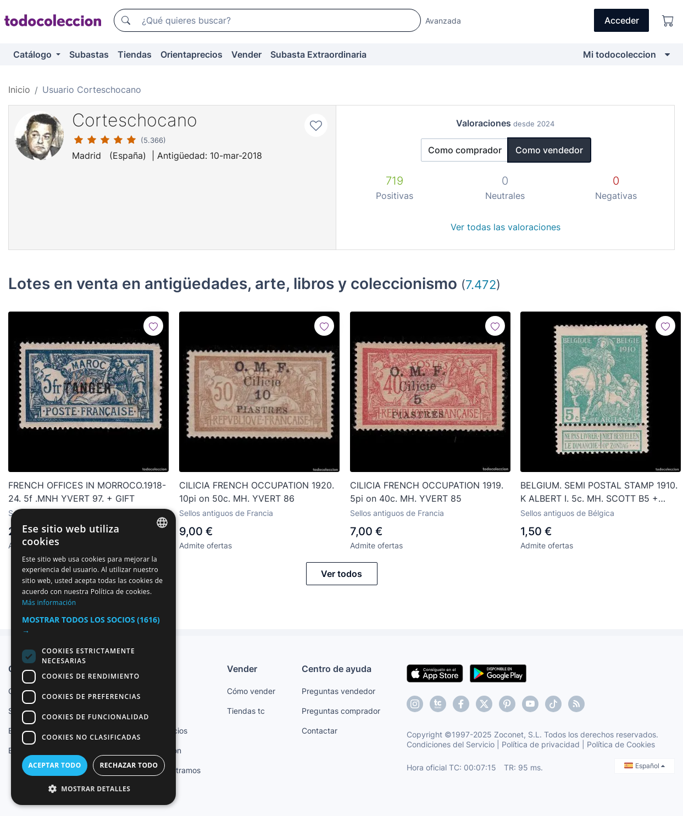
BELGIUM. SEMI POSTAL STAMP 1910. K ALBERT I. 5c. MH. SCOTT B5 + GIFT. (599, 492)
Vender (246, 54)
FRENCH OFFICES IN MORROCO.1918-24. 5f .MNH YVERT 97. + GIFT (87, 492)
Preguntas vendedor (338, 691)
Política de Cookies (621, 744)
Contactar (319, 730)
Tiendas (135, 54)
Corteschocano (134, 120)
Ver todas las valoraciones (505, 226)
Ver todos (341, 573)
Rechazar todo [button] (128, 765)
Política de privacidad (541, 744)
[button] (93, 625)
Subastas (89, 54)
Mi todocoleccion (619, 54)
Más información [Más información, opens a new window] (49, 602)
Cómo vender (251, 691)
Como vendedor (549, 150)
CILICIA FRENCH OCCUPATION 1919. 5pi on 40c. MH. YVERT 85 (426, 492)
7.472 (480, 284)
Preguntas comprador (341, 710)
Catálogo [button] (33, 54)
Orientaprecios (191, 54)
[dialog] (93, 657)
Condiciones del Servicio (451, 744)
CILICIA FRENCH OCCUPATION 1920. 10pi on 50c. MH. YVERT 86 (256, 492)
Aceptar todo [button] (54, 765)
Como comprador (465, 150)
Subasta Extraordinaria (318, 54)
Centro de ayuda (336, 668)
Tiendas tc (246, 710)
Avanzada (443, 20)
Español (644, 766)
